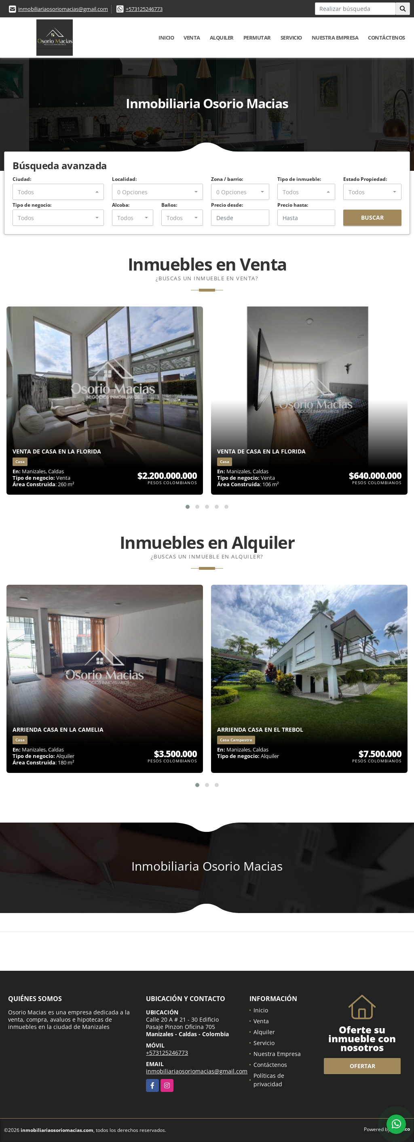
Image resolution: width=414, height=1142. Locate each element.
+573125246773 (144, 9)
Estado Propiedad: (365, 179)
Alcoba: (120, 205)
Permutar (257, 37)
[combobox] (58, 192)
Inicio (166, 37)
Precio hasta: (292, 205)
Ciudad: (22, 179)
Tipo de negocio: (32, 205)
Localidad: (124, 179)
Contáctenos (386, 37)
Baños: (169, 205)
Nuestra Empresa (335, 37)
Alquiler (222, 37)
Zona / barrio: (227, 179)
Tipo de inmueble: (299, 179)
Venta (192, 37)
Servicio (291, 37)
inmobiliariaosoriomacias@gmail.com (63, 9)
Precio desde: (227, 205)
